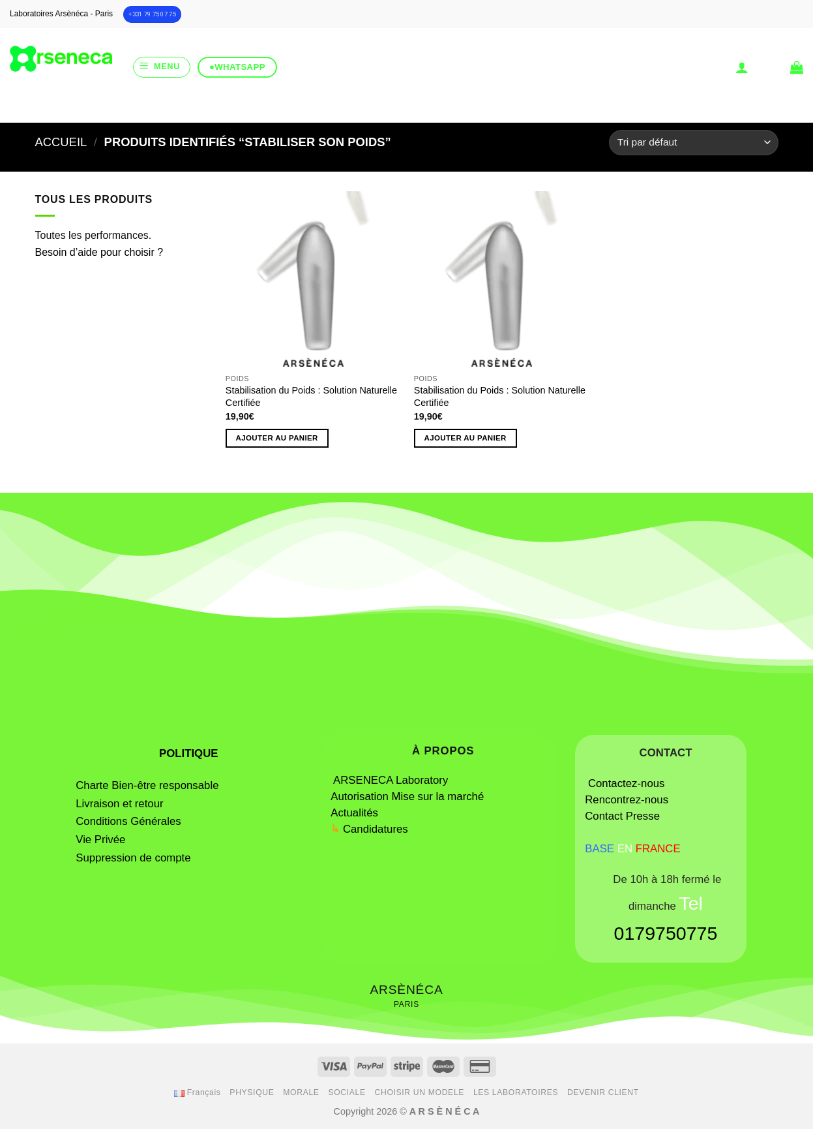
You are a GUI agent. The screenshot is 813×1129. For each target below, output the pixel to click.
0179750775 (666, 933)
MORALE (301, 1092)
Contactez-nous (626, 783)
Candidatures (375, 829)
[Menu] (161, 67)
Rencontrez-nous (626, 800)
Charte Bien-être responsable (147, 785)
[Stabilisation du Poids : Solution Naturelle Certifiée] (314, 279)
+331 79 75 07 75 (152, 14)
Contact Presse (622, 816)
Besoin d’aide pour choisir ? (99, 252)
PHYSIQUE (251, 1092)
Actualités (354, 813)
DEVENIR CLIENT (603, 1092)
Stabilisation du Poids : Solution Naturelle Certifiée (311, 396)
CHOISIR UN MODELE (420, 1092)
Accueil (61, 142)
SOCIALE (346, 1092)
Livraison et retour (119, 803)
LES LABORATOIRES (515, 1092)
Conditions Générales (128, 821)
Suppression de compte (133, 858)
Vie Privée (100, 839)
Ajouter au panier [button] (277, 438)
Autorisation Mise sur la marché (407, 796)
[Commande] (693, 142)
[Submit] (456, 106)
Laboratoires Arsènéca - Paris (61, 13)
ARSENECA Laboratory (392, 780)
